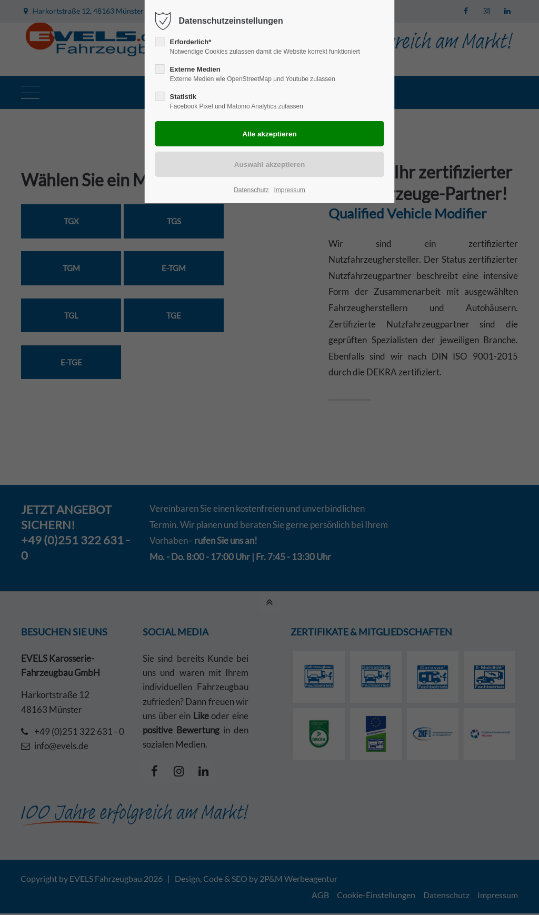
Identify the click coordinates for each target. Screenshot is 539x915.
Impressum (289, 190)
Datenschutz (251, 190)
